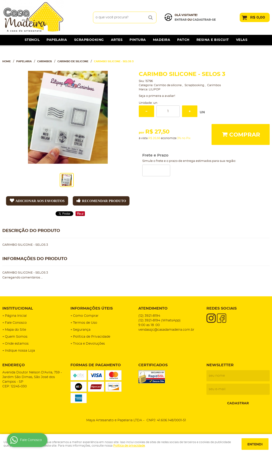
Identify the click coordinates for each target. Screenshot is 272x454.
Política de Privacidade (91, 336)
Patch (183, 40)
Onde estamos (17, 343)
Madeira (161, 40)
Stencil (32, 40)
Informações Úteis (91, 308)
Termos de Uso (85, 322)
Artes (117, 40)
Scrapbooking (89, 40)
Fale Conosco (16, 322)
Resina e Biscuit (212, 40)
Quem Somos (16, 336)
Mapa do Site (15, 329)
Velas (242, 40)
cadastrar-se (204, 19)
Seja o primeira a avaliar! (157, 96)
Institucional (17, 308)
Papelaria (56, 40)
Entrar (181, 19)
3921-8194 (149, 315)
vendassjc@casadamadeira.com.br (166, 329)
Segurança (81, 329)
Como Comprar (86, 315)
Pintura (137, 40)
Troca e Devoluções (89, 343)
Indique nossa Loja (20, 350)
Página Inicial (16, 315)
